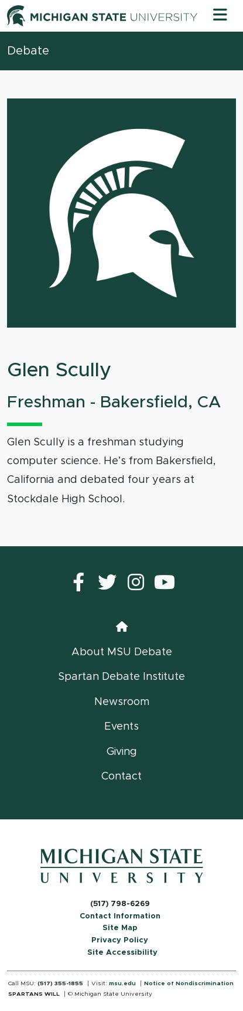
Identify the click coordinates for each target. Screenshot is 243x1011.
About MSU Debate (121, 652)
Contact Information (120, 916)
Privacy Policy (119, 940)
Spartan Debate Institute (121, 677)
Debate (28, 51)
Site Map (120, 928)
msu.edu (122, 983)
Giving (122, 752)
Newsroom (121, 702)
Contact (121, 776)
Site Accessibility (122, 952)
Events (121, 726)
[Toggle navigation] (220, 16)
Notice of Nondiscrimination (189, 983)
